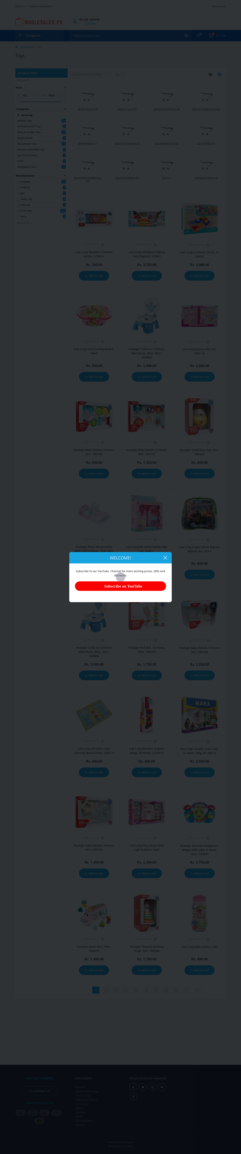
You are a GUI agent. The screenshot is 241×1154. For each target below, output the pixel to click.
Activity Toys (24, 120)
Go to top (26, 115)
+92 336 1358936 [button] (39, 1078)
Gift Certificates (84, 1120)
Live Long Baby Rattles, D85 (199, 947)
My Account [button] (219, 6)
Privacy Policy (83, 1095)
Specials (79, 1124)
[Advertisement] (120, 1030)
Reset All (23, 80)
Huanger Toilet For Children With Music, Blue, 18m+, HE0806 (94, 652)
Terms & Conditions (86, 1099)
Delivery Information (41, 6)
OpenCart (127, 1142)
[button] (89, 19)
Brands (79, 1116)
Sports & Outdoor (27, 155)
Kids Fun (25, 205)
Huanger (25, 181)
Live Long (25, 210)
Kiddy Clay (26, 199)
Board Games (25, 138)
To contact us (39, 1091)
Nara (23, 216)
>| (197, 990)
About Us (20, 6)
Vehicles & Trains (26, 167)
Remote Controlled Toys (31, 149)
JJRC (22, 193)
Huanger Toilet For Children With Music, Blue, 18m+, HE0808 (147, 353)
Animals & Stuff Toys (29, 126)
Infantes (25, 187)
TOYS (20, 161)
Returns (79, 1108)
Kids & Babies (27, 46)
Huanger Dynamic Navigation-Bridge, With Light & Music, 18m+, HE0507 (199, 850)
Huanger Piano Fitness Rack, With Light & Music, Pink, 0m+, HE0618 (94, 551)
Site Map (80, 1112)
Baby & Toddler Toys (29, 132)
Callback (90, 23)
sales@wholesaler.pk (39, 1102)
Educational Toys (27, 143)
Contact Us (81, 1104)
